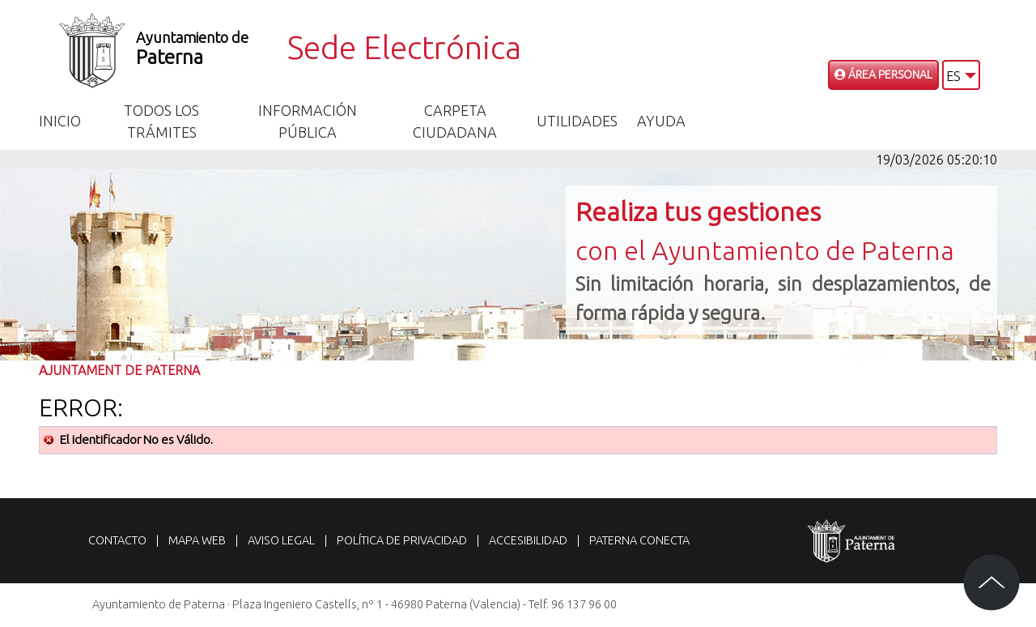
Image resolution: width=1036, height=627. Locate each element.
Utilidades (577, 121)
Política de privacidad (402, 540)
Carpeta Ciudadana (455, 121)
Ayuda (661, 121)
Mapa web (197, 540)
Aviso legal (281, 540)
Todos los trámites (161, 121)
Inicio (60, 121)
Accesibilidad (528, 540)
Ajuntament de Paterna (119, 370)
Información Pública (307, 121)
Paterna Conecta (639, 540)
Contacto (117, 540)
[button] (961, 75)
